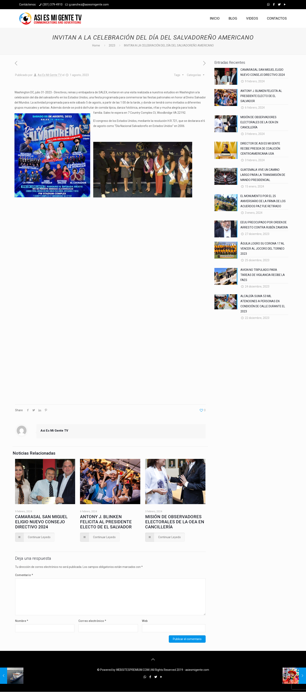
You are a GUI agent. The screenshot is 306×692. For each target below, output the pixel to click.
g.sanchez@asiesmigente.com (89, 4)
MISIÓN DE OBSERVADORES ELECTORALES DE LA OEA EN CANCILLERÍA (174, 521)
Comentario (24, 575)
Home (96, 45)
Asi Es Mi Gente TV (50, 75)
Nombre (21, 621)
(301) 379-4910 (53, 4)
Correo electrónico (92, 621)
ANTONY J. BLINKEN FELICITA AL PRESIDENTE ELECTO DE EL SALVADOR (106, 521)
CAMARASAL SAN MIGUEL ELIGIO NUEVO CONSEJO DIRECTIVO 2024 (41, 521)
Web (145, 621)
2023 (112, 45)
